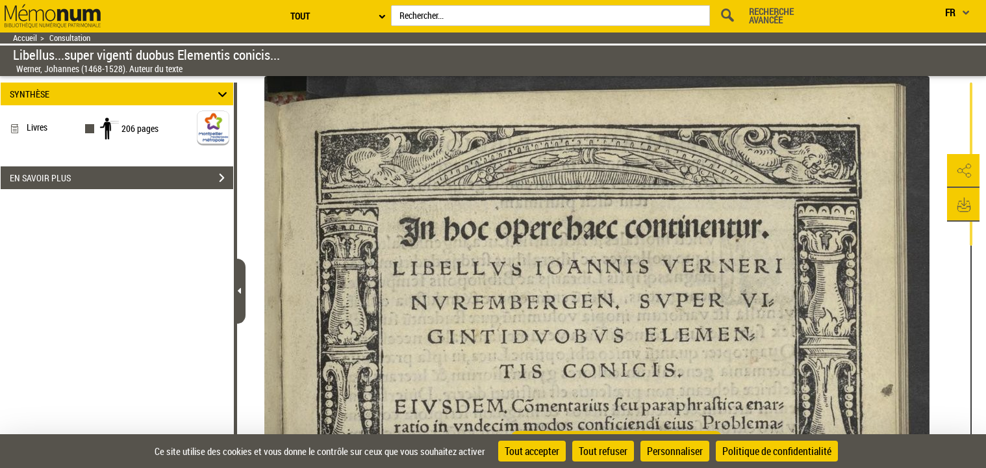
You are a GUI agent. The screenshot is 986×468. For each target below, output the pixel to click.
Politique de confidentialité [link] (776, 451)
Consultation (69, 38)
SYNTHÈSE (120, 94)
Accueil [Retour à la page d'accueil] (25, 38)
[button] (963, 171)
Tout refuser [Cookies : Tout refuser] (603, 451)
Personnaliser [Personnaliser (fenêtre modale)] (675, 451)
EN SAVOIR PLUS (121, 178)
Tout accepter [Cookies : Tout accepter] (532, 451)
